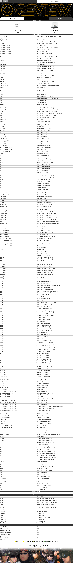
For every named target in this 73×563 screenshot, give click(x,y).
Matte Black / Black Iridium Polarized (47, 457)
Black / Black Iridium (42, 200)
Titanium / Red (41, 519)
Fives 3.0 (2, 75)
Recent (60, 18)
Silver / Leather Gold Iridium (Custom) (47, 302)
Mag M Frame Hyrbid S (6, 194)
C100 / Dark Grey (41, 100)
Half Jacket (3, 123)
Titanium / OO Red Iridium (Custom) (46, 349)
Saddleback (3, 506)
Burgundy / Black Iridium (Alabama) (46, 202)
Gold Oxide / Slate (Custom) (44, 272)
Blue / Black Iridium (42, 126)
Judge (1, 498)
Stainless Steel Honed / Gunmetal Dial (47, 500)
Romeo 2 (2, 385)
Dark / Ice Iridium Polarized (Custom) (47, 398)
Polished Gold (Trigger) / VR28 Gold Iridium (48, 434)
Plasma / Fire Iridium (42, 170)
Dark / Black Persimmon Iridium (45, 393)
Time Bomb (3, 508)
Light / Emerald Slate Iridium (44, 421)
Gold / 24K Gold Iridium (43, 417)
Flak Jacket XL (4, 85)
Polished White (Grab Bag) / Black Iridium (48, 117)
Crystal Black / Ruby (42, 74)
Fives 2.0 (2, 74)
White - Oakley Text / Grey (44, 121)
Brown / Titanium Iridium (43, 138)
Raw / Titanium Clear (42, 151)
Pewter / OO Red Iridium (43, 287)
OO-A (1, 281)
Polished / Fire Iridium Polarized (45, 176)
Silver (38, 528)
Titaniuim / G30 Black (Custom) (45, 308)
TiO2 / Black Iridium (42, 480)
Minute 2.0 (3, 204)
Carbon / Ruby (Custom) (43, 164)
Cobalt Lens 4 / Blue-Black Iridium (46, 442)
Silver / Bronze (41, 279)
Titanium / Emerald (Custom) (44, 313)
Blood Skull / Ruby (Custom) (44, 238)
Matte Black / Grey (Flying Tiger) (45, 108)
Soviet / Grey (40, 119)
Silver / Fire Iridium (42, 136)
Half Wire (2, 126)
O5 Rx (1, 249)
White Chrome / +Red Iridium (45, 245)
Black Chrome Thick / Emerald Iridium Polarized (50, 36)
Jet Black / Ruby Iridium (43, 487)
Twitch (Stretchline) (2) (6, 427)
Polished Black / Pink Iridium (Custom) (47, 228)
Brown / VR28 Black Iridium (44, 155)
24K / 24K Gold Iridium (43, 478)
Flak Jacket (3, 81)
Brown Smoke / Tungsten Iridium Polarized (48, 221)
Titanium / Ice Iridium (42, 364)
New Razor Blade (4, 230)
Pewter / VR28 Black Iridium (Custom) (47, 466)
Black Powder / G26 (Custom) (45, 266)
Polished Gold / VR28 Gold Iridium (46, 62)
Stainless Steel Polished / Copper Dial (47, 502)
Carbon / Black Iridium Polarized (45, 140)
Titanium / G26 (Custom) (43, 363)
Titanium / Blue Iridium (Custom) (45, 312)
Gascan (2, 87)
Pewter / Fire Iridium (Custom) (45, 274)
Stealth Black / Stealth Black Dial (46, 504)
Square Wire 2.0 (4, 387)
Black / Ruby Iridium (42, 72)
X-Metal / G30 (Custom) (43, 187)
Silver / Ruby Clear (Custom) (44, 306)
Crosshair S (3, 62)
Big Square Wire (4, 38)
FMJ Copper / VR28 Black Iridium (46, 125)
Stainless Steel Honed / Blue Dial (46, 498)
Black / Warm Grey (42, 425)
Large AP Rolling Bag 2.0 (6, 532)
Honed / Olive (40, 506)
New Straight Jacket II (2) (7, 245)
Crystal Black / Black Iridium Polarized (47, 75)
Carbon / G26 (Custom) (43, 160)
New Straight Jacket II (6, 240)
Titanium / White (41, 513)
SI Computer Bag (4, 538)
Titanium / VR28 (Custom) (44, 351)
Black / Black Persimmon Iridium (46, 70)
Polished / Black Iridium (43, 355)
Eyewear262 (18, 28)
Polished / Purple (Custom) (44, 359)
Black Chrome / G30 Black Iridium (46, 455)
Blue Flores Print (41, 87)
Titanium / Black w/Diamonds (44, 517)
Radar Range (3, 376)
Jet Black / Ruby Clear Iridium (45, 431)
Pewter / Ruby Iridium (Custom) (45, 276)
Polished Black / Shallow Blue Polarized (47, 217)
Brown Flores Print (42, 92)
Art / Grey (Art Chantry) (43, 153)
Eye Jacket (3, 64)
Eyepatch (2, 66)
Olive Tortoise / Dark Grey (44, 227)
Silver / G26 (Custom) (42, 262)
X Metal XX (3, 478)
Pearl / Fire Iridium (42, 198)
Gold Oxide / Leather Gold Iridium (46, 257)
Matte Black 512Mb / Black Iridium (46, 423)
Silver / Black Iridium (42, 132)
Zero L (1, 489)
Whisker (2, 436)
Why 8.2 (2, 459)
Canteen (2, 41)
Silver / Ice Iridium (42, 474)
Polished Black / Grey (42, 51)
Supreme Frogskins (5, 415)
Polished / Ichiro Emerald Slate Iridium (47, 178)
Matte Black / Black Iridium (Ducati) (46, 236)
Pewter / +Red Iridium (43, 465)
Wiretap (2, 461)
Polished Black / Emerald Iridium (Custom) (48, 41)
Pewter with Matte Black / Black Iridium (47, 378)
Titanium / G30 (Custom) (43, 346)
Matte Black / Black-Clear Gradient (46, 459)
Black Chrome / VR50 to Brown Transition (48, 58)
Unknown (2, 429)
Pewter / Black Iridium (43, 144)
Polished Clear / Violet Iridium (45, 53)
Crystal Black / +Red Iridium (44, 104)
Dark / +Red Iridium (42, 391)
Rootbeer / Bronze (42, 55)
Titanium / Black (41, 515)
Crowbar (2, 493)
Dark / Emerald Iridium (43, 387)
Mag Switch (3, 196)
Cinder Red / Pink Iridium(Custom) (46, 210)
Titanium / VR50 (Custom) (44, 319)
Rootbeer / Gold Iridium (43, 432)
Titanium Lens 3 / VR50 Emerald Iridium (47, 448)
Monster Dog (3, 206)
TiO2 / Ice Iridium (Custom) (44, 482)
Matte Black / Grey (42, 489)
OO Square (3, 264)
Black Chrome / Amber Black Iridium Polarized (49, 57)
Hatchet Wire (3, 138)
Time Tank (3, 515)
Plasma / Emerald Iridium (44, 166)
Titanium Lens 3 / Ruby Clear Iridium (46, 446)
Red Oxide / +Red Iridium (44, 130)
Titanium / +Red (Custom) (44, 310)
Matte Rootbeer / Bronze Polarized (46, 242)
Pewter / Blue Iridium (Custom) (45, 281)
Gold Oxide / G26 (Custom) (44, 255)
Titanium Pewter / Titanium (44, 410)
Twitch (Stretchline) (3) (6, 425)
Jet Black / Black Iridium (43, 240)
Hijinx (1, 153)
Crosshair (2, 57)
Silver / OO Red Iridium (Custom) (46, 304)
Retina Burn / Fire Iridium (43, 372)
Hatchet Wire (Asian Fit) (6, 147)
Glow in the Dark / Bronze (44, 49)
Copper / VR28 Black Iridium (44, 353)
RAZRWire (3, 378)
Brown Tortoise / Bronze (43, 208)
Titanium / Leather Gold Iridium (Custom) (48, 347)
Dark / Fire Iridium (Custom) (44, 395)
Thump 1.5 (3, 423)
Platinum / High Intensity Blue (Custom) (47, 291)
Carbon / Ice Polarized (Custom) (45, 162)
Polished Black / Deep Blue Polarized (47, 215)
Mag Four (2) (3, 193)
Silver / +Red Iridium (42, 400)
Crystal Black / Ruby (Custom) (45, 211)
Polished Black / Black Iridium (45, 204)
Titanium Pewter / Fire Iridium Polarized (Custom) (50, 406)
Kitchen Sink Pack (5, 530)
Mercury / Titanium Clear (43, 142)
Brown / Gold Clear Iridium (44, 147)
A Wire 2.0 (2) (3, 36)
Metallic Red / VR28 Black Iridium (46, 83)
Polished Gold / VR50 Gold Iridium (46, 453)
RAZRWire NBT (4, 380)
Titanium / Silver (41, 521)
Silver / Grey (40, 300)
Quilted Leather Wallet (6, 536)
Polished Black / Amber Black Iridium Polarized (49, 113)
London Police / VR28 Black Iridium (46, 493)
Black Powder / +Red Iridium (44, 251)
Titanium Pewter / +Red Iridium (45, 438)
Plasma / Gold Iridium (42, 172)
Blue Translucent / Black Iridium (45, 483)
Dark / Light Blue (41, 389)
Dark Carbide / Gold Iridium (44, 128)
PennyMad (12, 18)
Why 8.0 (2, 449)
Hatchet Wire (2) (4, 140)
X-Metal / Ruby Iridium (43, 191)
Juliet (1, 155)
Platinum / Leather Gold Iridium (45, 293)
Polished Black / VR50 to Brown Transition (48, 219)
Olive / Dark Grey (41, 79)
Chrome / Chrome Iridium (43, 415)
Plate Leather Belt (5, 534)
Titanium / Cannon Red (43, 509)
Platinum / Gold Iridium (43, 381)
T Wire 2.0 (3, 419)
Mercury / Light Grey (42, 380)
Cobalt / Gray (40, 249)
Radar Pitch (3, 374)
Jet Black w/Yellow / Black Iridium (46, 81)
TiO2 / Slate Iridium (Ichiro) (44, 179)
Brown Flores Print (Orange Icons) (46, 96)
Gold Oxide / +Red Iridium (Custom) (46, 268)
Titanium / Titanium (42, 511)
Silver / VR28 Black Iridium (44, 476)
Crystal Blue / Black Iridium (44, 77)
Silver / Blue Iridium (42, 261)
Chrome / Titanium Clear (43, 38)
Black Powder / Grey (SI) (43, 253)
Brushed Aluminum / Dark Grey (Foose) (47, 98)
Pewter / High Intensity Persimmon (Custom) (49, 285)
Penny (1, 353)
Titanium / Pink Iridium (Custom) (45, 315)
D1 (1, 496)
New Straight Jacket (5, 238)
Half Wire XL (3, 136)
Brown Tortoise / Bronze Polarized (46, 429)
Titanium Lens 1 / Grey (43, 444)
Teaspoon (2, 421)
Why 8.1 (2, 455)
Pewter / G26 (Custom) (43, 283)
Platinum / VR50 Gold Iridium (45, 40)
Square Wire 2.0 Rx (5, 389)
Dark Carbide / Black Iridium (44, 196)
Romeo (2, 383)
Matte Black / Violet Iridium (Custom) (46, 225)
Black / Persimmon (42, 123)
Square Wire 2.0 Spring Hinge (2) (9, 410)
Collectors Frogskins (5, 49)
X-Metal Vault (3, 539)
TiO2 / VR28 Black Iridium (44, 181)
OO (1, 251)
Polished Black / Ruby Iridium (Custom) (47, 43)
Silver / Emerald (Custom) (44, 334)
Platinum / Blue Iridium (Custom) (45, 325)
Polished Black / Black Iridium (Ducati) (47, 213)
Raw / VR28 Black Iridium (44, 145)
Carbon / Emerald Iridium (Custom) (46, 159)
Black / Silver (40, 496)
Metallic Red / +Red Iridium (44, 370)
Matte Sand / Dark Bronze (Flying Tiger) (47, 109)
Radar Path (3, 370)
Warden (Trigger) (4, 434)
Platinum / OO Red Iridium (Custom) (46, 295)
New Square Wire (4, 236)
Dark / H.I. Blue (41, 397)
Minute (2, 200)
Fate (1, 70)
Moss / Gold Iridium (42, 64)
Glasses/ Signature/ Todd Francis (46, 66)
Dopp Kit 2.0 (3, 526)
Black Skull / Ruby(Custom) (44, 485)
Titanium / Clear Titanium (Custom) (46, 361)
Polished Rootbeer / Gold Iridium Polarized (48, 85)
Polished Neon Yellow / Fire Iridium (46, 232)
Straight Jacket (4, 412)
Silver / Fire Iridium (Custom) (44, 298)
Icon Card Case (4, 528)
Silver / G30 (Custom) (42, 336)
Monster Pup (3, 221)
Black (38, 526)
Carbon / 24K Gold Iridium (44, 157)
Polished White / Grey (43, 234)
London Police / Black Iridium (44, 106)
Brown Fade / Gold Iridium (44, 206)
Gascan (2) (3, 98)
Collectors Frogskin (5, 45)
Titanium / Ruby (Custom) (44, 317)
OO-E (1, 321)
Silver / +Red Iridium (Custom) (45, 259)
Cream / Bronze (41, 427)
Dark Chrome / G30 (42, 436)
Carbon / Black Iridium (43, 385)
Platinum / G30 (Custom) (43, 327)
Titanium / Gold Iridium (43, 383)
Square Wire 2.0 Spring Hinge (8, 391)
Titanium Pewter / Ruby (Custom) (46, 408)
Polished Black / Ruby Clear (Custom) (47, 115)
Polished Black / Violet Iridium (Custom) (47, 47)
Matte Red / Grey (41, 45)
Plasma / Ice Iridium (42, 174)
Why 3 (1, 442)
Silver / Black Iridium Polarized (45, 134)
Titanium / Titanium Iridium (44, 419)
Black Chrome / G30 (42, 321)
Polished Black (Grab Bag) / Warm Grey (47, 111)
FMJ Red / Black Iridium (43, 412)
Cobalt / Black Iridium (43, 461)
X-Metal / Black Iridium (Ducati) (45, 185)
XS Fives (2, 483)
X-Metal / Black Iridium (43, 183)
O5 (1, 247)
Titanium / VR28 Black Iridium (45, 366)
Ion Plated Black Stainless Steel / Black (47, 508)
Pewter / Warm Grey (42, 468)
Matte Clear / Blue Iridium (44, 230)
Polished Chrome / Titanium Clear (46, 451)
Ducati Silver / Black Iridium (44, 60)
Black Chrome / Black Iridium (45, 449)
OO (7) (2, 257)
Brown (38, 534)
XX (1, 485)
